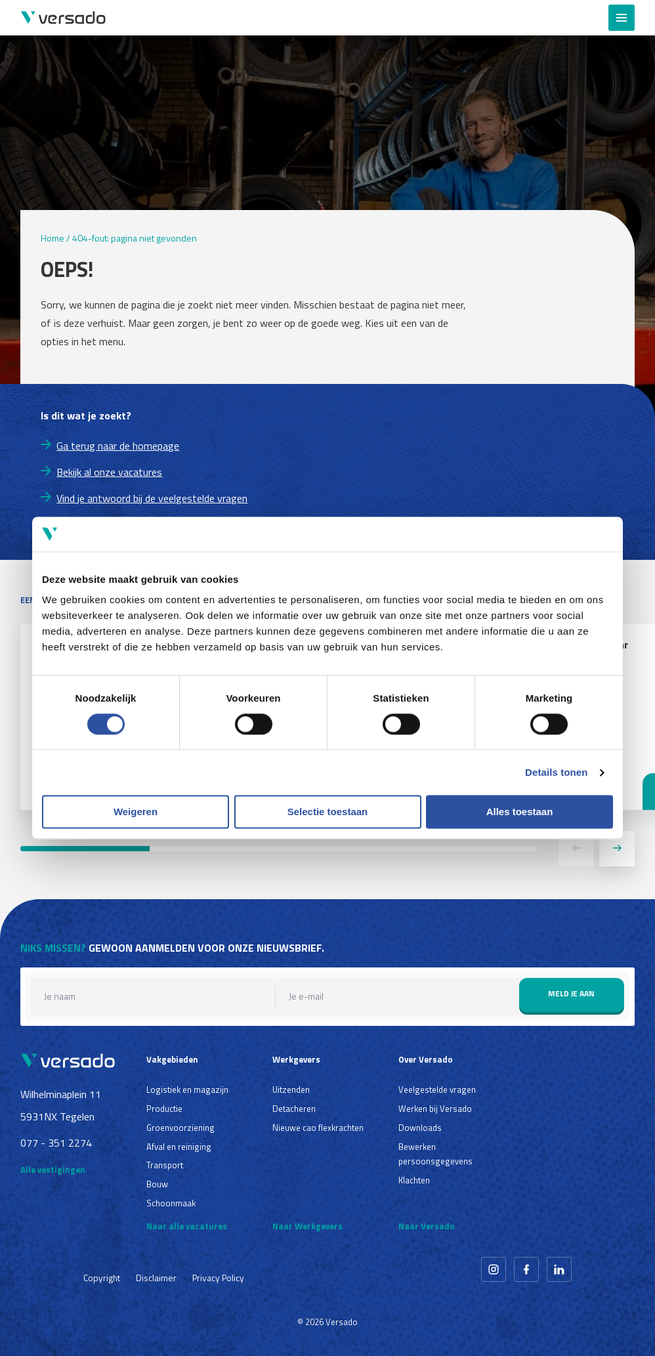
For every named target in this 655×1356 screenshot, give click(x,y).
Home (52, 238)
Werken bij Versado (435, 1108)
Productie (164, 1108)
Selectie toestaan (327, 812)
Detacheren (294, 1108)
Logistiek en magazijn (187, 1089)
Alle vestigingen (52, 1169)
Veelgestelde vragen (437, 1089)
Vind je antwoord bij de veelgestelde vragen (151, 498)
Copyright (101, 1277)
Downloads (420, 1127)
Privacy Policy (218, 1277)
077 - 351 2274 (56, 1143)
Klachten (414, 1180)
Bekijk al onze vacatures (109, 472)
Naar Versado (426, 1226)
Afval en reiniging (178, 1146)
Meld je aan (571, 993)
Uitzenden (291, 1089)
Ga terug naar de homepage (117, 446)
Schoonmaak (171, 1203)
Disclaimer (156, 1277)
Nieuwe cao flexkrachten (318, 1127)
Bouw (157, 1184)
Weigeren (136, 812)
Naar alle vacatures (186, 1226)
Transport (164, 1165)
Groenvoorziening (180, 1127)
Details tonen (556, 772)
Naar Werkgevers (307, 1226)
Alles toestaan (519, 812)
